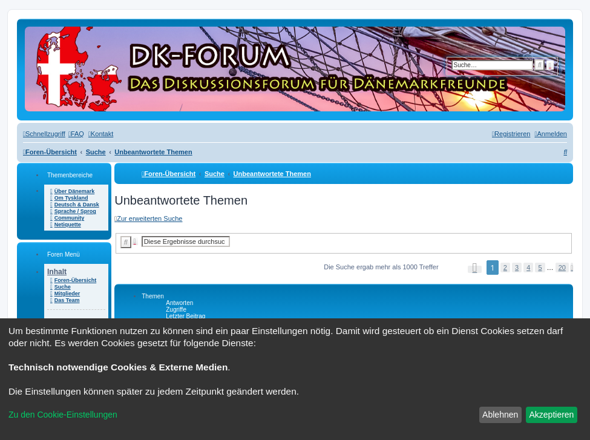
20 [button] (562, 267)
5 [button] (540, 267)
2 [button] (505, 267)
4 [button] (528, 267)
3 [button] (517, 267)
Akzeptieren (551, 414)
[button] (475, 269)
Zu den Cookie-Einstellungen (62, 414)
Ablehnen (500, 414)
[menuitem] (76, 133)
